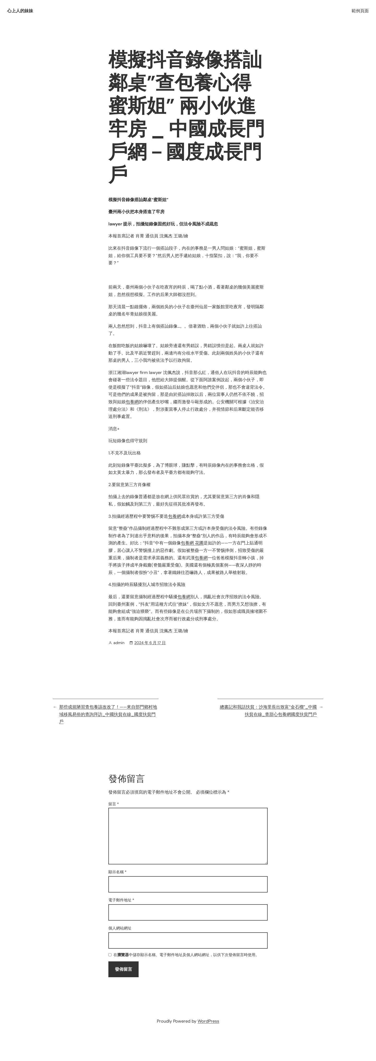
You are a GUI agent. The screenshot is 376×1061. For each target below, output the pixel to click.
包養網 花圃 (192, 543)
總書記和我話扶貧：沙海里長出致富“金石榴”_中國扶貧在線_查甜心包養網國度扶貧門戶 (268, 710)
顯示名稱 (117, 871)
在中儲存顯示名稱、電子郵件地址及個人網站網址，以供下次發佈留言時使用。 (186, 955)
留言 (113, 804)
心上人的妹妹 (20, 11)
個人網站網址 (119, 928)
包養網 (132, 402)
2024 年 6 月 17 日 (150, 642)
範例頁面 (360, 11)
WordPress (208, 1021)
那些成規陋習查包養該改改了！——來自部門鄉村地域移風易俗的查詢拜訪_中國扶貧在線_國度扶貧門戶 (108, 714)
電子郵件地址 (121, 900)
